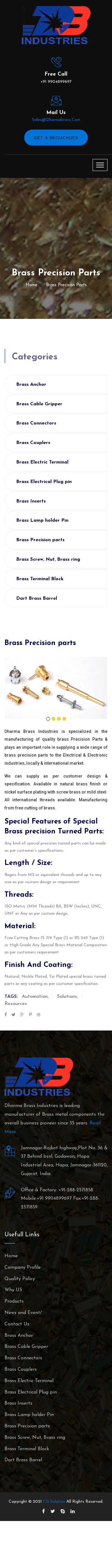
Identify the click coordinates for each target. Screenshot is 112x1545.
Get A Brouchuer (56, 138)
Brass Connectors (36, 423)
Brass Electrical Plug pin (44, 481)
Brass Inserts (31, 501)
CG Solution (54, 1501)
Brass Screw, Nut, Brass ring (48, 559)
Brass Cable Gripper (39, 404)
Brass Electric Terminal (42, 462)
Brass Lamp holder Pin (42, 520)
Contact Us (16, 1324)
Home (31, 285)
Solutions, (67, 996)
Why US (13, 1290)
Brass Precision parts (66, 285)
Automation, (35, 996)
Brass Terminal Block (40, 579)
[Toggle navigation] (100, 165)
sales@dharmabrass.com (56, 120)
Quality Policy (19, 1278)
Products (14, 1301)
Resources (15, 1003)
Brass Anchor (31, 384)
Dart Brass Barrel (36, 598)
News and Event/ (23, 1312)
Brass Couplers (33, 442)
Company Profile (22, 1267)
